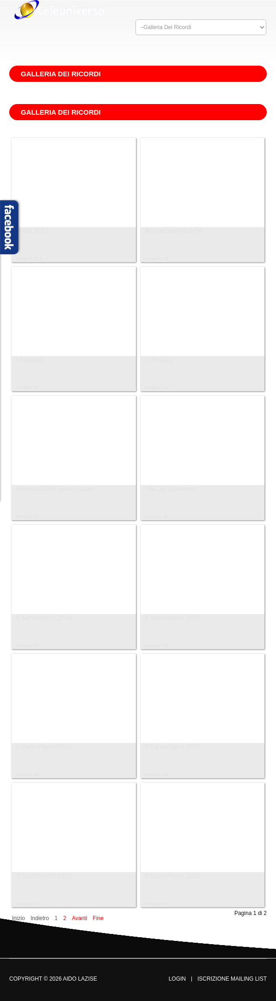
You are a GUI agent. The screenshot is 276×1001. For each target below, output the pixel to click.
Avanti (79, 918)
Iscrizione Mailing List (232, 979)
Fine (98, 918)
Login (177, 979)
